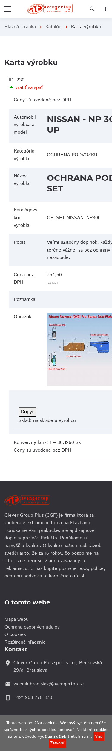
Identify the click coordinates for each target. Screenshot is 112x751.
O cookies (16, 634)
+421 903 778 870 (32, 697)
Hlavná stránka (20, 26)
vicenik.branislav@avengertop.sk (48, 684)
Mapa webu (18, 619)
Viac (99, 736)
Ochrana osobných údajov (33, 627)
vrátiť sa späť (26, 87)
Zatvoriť (57, 743)
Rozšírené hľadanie (26, 642)
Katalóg (53, 26)
